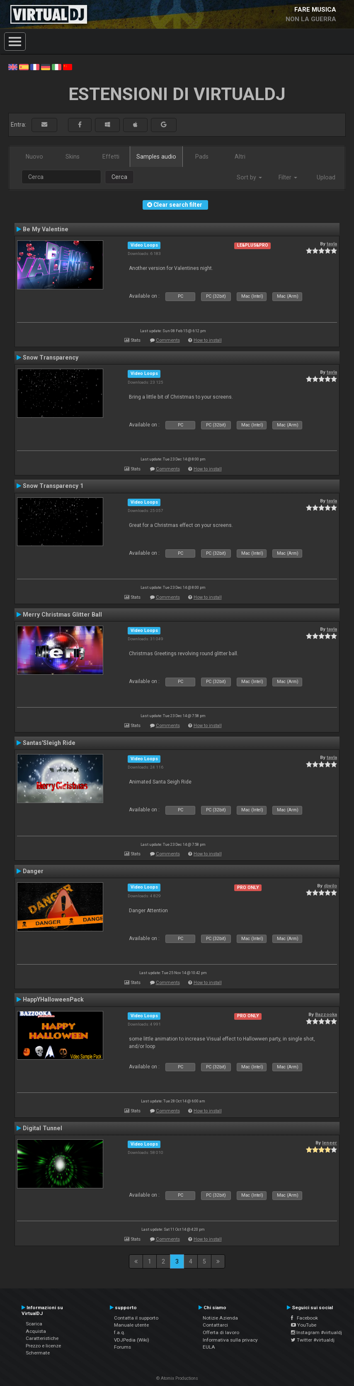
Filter (288, 177)
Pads (202, 156)
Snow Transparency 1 (53, 485)
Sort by (249, 177)
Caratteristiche (42, 1338)
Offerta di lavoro (221, 1332)
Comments (168, 340)
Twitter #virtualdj (313, 1340)
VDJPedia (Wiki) (131, 1340)
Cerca (119, 177)
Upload (326, 177)
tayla (332, 244)
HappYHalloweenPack (53, 999)
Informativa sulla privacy (230, 1340)
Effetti (110, 156)
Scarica (34, 1324)
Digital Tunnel (42, 1128)
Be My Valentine (45, 229)
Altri (240, 156)
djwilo (330, 886)
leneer (329, 1143)
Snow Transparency (50, 357)
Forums (122, 1347)
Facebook (304, 1318)
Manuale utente (131, 1325)
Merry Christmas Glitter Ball (62, 614)
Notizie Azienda (220, 1318)
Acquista (36, 1331)
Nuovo (34, 156)
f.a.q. (119, 1332)
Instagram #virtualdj (316, 1332)
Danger (33, 871)
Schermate (38, 1353)
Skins (72, 156)
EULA (209, 1347)
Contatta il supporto (136, 1318)
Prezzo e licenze (43, 1346)
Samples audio (156, 156)
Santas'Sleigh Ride (49, 743)
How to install (208, 340)
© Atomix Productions (177, 1378)
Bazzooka (326, 1014)
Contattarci (215, 1325)
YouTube (303, 1325)
